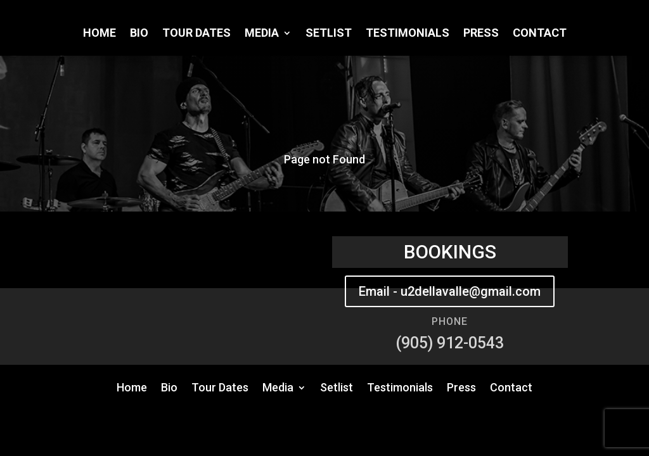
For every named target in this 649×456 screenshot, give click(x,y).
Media (262, 33)
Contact (540, 33)
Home (99, 33)
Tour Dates (196, 33)
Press (481, 33)
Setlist (328, 33)
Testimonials (407, 33)
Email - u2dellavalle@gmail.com (450, 291)
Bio (139, 33)
